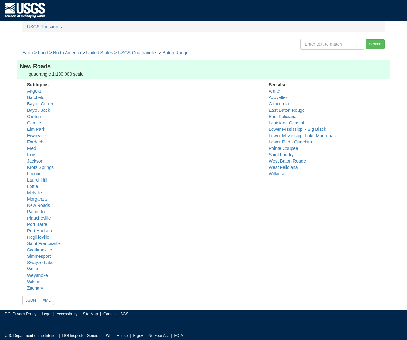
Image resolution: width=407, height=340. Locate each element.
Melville (34, 192)
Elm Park (36, 129)
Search (375, 44)
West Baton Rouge (287, 160)
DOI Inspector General (81, 335)
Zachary (35, 287)
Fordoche (36, 141)
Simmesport (39, 256)
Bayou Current (41, 103)
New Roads (38, 205)
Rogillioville (38, 237)
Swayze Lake (40, 262)
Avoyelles (278, 97)
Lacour (34, 173)
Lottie (32, 186)
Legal (46, 314)
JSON (31, 300)
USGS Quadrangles (137, 52)
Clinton (34, 116)
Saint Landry (281, 154)
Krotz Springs (40, 167)
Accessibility (67, 314)
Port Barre (37, 224)
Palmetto (36, 211)
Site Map (90, 314)
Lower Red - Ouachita (290, 141)
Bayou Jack (38, 110)
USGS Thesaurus (44, 26)
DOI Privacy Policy (20, 314)
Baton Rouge (175, 52)
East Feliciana (283, 116)
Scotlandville (39, 249)
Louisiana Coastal (286, 122)
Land (43, 52)
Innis (32, 154)
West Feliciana (283, 167)
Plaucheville (39, 218)
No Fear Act (158, 335)
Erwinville (36, 135)
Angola (34, 91)
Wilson (33, 281)
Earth (27, 52)
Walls (32, 268)
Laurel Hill (37, 180)
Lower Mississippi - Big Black (297, 129)
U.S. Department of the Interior (31, 335)
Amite (274, 91)
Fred (31, 148)
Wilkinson (278, 173)
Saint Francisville (44, 243)
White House (117, 335)
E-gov (138, 335)
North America (67, 52)
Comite (34, 122)
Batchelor (36, 97)
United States (99, 52)
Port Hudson (39, 230)
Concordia (279, 103)
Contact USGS (115, 314)
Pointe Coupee (283, 148)
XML (47, 300)
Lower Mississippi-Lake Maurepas (302, 135)
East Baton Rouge (287, 110)
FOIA (178, 335)
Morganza (37, 199)
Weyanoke (37, 275)
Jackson (35, 160)
